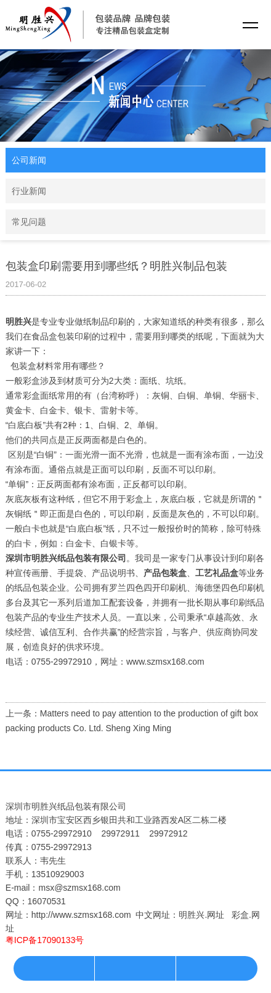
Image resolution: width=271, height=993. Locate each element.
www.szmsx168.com (165, 662)
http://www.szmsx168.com (81, 915)
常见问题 (29, 222)
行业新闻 (29, 191)
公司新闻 (29, 160)
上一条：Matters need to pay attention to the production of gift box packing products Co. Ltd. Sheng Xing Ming (132, 720)
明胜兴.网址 (201, 915)
